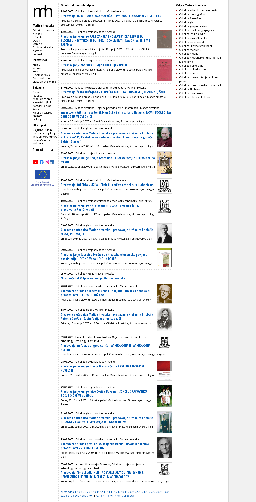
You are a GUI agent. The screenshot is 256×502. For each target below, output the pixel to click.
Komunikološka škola (42, 107)
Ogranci (37, 44)
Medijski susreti (42, 112)
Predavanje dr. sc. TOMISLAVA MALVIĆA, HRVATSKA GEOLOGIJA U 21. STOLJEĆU (111, 16)
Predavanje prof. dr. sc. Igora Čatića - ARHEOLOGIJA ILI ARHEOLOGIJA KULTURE (105, 348)
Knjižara (37, 116)
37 (79, 495)
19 (126, 492)
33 (65, 495)
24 (143, 492)
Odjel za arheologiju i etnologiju (198, 10)
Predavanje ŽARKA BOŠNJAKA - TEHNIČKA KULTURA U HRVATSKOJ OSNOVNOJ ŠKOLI (113, 92)
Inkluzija (38, 143)
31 (167, 492)
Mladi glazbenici (42, 99)
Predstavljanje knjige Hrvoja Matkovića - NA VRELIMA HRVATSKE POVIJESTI (103, 368)
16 (115, 492)
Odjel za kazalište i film (193, 38)
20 (129, 492)
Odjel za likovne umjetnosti (196, 46)
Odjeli (36, 40)
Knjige (36, 64)
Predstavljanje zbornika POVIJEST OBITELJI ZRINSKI (94, 65)
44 (104, 495)
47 (114, 495)
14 (108, 492)
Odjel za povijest (189, 73)
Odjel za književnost (191, 42)
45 (107, 495)
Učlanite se (39, 37)
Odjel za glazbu (188, 22)
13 (105, 492)
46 (111, 495)
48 (118, 495)
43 (100, 495)
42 (97, 495)
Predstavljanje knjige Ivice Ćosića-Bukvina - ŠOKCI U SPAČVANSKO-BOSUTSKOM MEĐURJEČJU (104, 393)
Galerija (37, 119)
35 (72, 495)
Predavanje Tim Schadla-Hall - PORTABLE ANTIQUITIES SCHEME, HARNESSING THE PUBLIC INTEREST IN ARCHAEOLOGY (102, 475)
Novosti (37, 34)
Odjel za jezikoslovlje (192, 34)
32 (62, 495)
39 (86, 495)
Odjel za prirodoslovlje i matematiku (201, 85)
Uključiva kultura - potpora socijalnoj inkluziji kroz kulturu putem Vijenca (45, 135)
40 (90, 495)
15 (112, 492)
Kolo (35, 71)
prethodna (67, 492)
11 (98, 492)
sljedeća (129, 495)
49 (121, 495)
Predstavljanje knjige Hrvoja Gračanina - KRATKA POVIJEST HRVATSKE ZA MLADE (108, 160)
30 (164, 492)
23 (139, 492)
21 (132, 492)
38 (83, 495)
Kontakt (37, 54)
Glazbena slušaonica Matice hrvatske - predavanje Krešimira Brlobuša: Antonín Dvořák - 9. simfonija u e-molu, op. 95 (107, 316)
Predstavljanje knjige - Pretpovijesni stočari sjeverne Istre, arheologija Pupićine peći (100, 207)
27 (153, 492)
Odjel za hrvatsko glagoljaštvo (197, 30)
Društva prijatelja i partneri (43, 49)
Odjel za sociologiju (191, 93)
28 (157, 492)
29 (160, 492)
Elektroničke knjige (44, 81)
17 (119, 492)
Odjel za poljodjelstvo (192, 69)
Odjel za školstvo (189, 89)
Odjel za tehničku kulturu (194, 97)
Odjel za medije (188, 53)
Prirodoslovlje (41, 78)
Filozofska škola (42, 102)
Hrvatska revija (42, 75)
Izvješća (37, 95)
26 (150, 492)
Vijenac (37, 68)
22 (136, 492)
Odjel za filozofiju (190, 18)
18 (122, 492)
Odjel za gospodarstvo (193, 26)
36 (76, 495)
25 (146, 492)
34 (69, 495)
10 (94, 492)
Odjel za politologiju (191, 65)
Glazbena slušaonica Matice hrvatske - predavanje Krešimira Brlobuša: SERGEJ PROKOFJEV (107, 232)
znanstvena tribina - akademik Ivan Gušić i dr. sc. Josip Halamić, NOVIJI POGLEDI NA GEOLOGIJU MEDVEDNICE (116, 114)
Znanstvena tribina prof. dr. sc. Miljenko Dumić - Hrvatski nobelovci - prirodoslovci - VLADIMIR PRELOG (106, 446)
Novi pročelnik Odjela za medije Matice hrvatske (93, 278)
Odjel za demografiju (192, 14)
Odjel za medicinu (190, 50)
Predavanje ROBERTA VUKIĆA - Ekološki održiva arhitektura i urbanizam (107, 185)
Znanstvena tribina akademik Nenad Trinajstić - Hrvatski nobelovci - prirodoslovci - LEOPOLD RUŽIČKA (106, 293)
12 (101, 492)
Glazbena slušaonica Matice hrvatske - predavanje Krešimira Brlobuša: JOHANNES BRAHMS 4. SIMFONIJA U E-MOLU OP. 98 (107, 420)
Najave (37, 92)
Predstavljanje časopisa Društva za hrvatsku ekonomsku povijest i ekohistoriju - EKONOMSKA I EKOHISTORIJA (104, 257)
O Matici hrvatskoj (43, 30)
